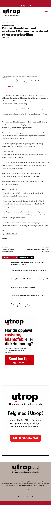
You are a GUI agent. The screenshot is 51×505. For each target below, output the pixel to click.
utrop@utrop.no (29, 489)
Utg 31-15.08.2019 (9, 25)
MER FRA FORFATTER (26, 257)
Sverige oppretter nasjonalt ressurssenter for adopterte (28, 270)
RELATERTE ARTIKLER (10, 257)
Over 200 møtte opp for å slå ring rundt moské (38, 250)
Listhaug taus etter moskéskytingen (8, 250)
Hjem (3, 22)
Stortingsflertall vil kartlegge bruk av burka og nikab (27, 295)
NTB (4, 37)
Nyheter (8, 22)
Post (3, 233)
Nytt (13, 22)
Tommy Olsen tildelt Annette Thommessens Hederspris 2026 (30, 279)
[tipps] (19, 367)
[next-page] (28, 312)
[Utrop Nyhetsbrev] (25, 455)
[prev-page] (25, 312)
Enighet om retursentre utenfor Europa (23, 287)
